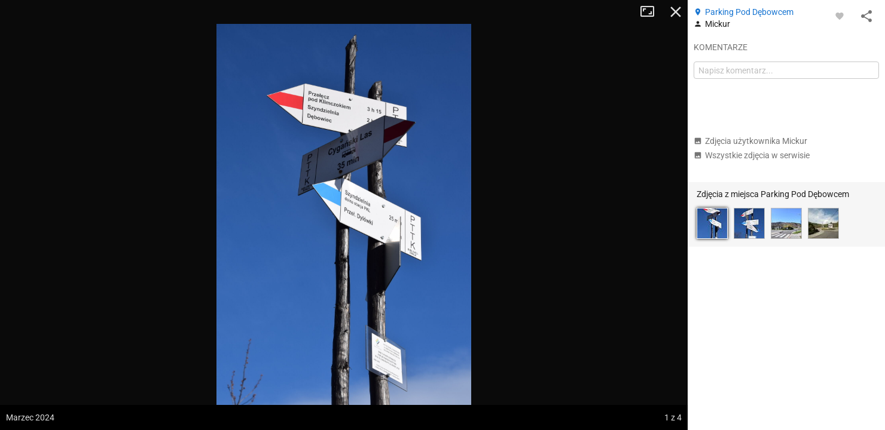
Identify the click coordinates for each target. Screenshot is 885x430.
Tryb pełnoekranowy (652, 12)
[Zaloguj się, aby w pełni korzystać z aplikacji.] (839, 15)
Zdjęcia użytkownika (750, 141)
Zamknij (676, 12)
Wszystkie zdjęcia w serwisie (752, 155)
